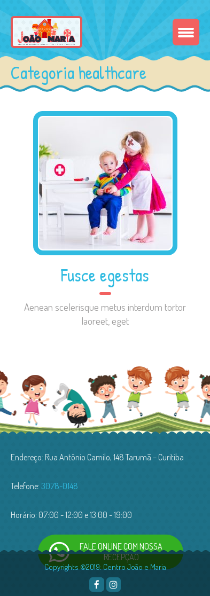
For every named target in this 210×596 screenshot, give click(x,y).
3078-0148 (59, 486)
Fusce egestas (105, 275)
